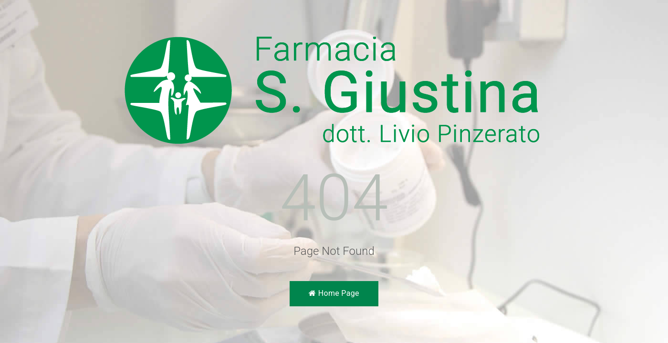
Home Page (334, 293)
